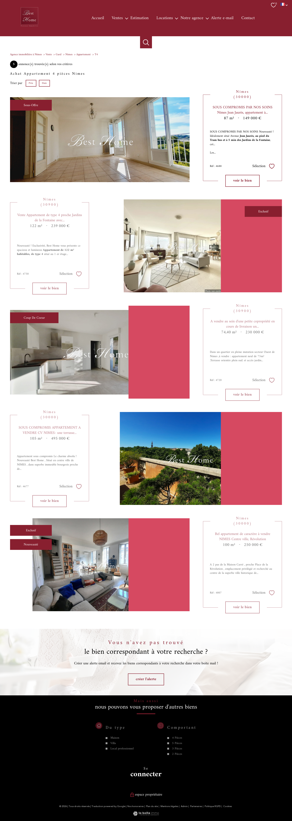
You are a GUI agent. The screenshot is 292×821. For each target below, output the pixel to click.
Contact (248, 18)
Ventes (117, 18)
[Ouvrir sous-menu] (126, 18)
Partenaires (196, 806)
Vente (49, 54)
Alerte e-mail (222, 18)
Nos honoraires (135, 806)
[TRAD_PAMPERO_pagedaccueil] (29, 27)
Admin (184, 806)
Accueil (97, 18)
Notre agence (191, 18)
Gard (58, 54)
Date (44, 83)
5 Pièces (177, 759)
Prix (31, 83)
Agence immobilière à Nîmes (26, 54)
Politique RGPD (213, 806)
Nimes (68, 54)
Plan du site (152, 806)
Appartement (83, 54)
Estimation (139, 18)
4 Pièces (177, 754)
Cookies (227, 806)
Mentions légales (169, 806)
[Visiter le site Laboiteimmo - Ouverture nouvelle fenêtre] (146, 815)
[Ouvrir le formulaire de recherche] (146, 42)
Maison (114, 754)
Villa (113, 759)
